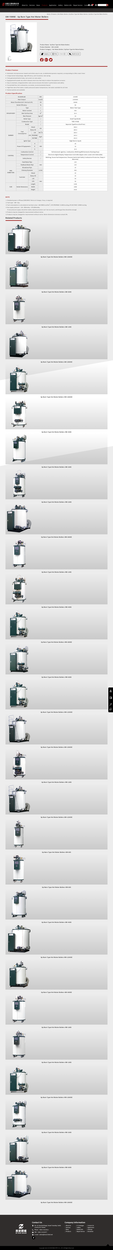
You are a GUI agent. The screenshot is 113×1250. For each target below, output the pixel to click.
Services (32, 5)
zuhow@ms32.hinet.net (46, 1234)
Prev (54, 54)
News (38, 5)
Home (48, 14)
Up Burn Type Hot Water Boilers (78, 14)
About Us (25, 5)
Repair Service (77, 5)
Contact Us (87, 5)
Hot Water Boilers (63, 14)
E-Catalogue (80, 1225)
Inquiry (45, 54)
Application (52, 5)
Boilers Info (68, 5)
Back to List (74, 54)
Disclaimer (90, 1231)
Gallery (60, 5)
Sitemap (90, 1229)
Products (44, 5)
